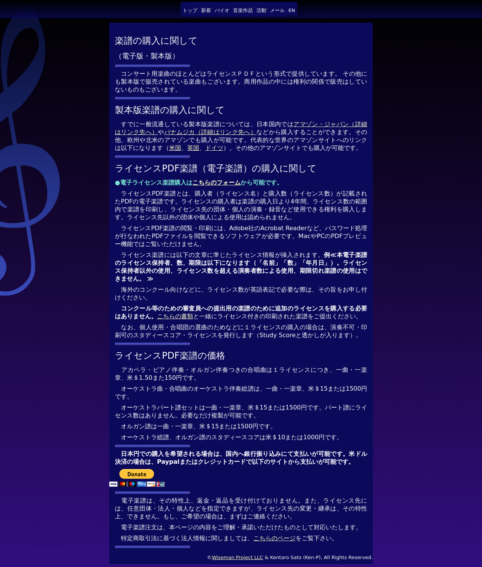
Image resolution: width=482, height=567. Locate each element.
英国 (193, 147)
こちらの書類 (175, 316)
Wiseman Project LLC (237, 557)
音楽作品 (243, 10)
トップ (190, 10)
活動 (261, 10)
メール (277, 10)
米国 (175, 147)
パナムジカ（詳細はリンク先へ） (210, 132)
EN (291, 10)
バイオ (222, 10)
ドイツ (214, 147)
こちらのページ (274, 538)
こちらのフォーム (216, 182)
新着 (206, 10)
